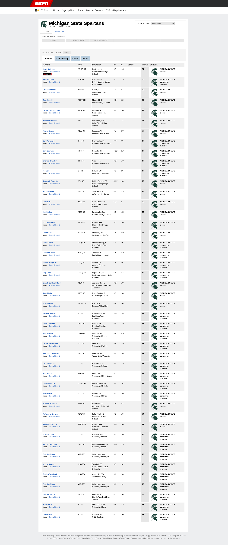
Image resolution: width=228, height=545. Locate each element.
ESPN (41, 3)
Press (58, 536)
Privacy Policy (85, 538)
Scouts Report (54, 72)
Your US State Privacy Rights (101, 538)
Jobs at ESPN (181, 536)
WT (122, 65)
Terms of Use (75, 538)
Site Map (172, 536)
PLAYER (46, 65)
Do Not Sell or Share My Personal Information (122, 536)
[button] (191, 3)
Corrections (154, 536)
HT (115, 65)
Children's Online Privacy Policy (124, 538)
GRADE (145, 65)
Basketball (60, 32)
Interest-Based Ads (98, 536)
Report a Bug (144, 536)
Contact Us (163, 536)
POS (80, 65)
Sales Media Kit (84, 536)
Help (52, 536)
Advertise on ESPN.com (69, 536)
